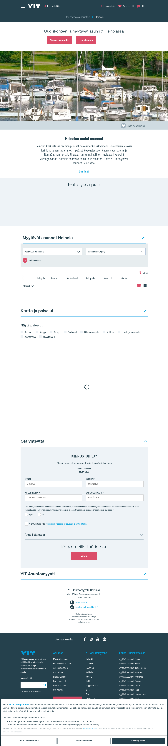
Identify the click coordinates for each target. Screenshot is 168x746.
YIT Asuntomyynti (38, 573)
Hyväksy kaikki (138, 740)
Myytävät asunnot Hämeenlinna (132, 668)
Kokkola (89, 672)
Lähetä (84, 556)
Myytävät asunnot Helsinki (130, 664)
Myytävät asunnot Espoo (129, 659)
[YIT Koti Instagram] (91, 639)
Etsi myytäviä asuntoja (62, 664)
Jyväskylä (90, 668)
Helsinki (89, 659)
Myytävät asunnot (60, 659)
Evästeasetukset (84, 740)
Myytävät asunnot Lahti (129, 690)
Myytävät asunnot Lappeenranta (133, 694)
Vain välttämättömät (29, 740)
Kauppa (43, 332)
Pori (87, 694)
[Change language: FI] (142, 6)
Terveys (57, 332)
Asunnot (56, 278)
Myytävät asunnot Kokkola (130, 681)
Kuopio (89, 677)
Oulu (88, 690)
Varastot (109, 278)
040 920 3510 (78, 602)
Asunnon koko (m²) (96, 251)
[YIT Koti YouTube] (98, 639)
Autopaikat (93, 278)
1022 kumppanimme (19, 704)
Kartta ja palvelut (37, 310)
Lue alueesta (86, 40)
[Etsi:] (44, 685)
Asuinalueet (73, 278)
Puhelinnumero (32, 493)
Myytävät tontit (59, 686)
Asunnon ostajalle (60, 668)
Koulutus (28, 332)
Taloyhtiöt (41, 278)
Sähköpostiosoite (94, 493)
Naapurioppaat (59, 677)
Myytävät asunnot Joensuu (130, 672)
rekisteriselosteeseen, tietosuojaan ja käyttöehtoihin (66, 524)
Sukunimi (90, 479)
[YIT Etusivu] (34, 6)
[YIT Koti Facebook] (84, 639)
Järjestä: (26, 285)
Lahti (88, 681)
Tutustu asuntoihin (59, 40)
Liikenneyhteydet (91, 332)
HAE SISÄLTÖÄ (26, 678)
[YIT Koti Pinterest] (104, 639)
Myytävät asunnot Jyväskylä (131, 677)
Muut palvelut (49, 336)
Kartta (143, 273)
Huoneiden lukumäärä (34, 251)
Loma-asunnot (59, 681)
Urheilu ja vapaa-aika (131, 332)
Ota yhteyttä (32, 441)
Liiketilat (126, 278)
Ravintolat (72, 332)
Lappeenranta (92, 686)
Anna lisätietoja (35, 534)
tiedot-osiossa (89, 728)
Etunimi (28, 479)
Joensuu (89, 664)
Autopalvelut (30, 336)
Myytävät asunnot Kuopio (129, 686)
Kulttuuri (110, 332)
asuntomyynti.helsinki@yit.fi (84, 607)
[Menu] (23, 6)
